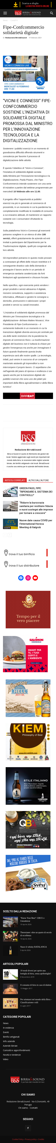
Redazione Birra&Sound (16, 38)
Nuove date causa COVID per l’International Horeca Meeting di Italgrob (35, 524)
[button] (52, 13)
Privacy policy (30, 1139)
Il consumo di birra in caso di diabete (35, 985)
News (5, 20)
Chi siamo (23, 1107)
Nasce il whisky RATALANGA (33, 947)
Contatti (34, 1107)
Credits (41, 1139)
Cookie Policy (17, 1139)
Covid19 (13, 20)
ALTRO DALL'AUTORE (39, 480)
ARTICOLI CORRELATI (15, 480)
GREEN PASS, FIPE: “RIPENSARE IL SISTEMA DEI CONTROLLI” (35, 492)
